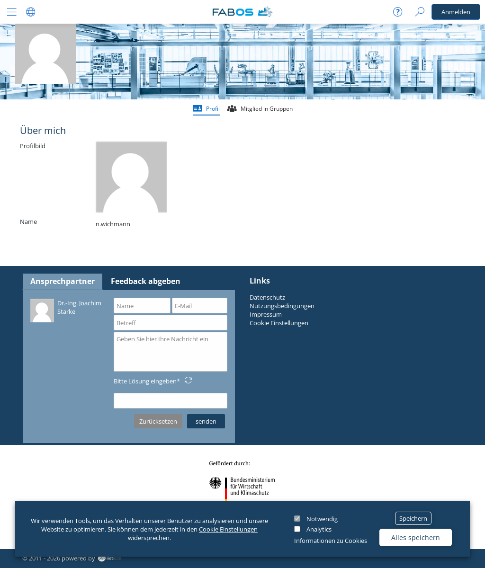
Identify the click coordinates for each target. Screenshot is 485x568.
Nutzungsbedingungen (282, 306)
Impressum (266, 314)
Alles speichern (415, 537)
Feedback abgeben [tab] (145, 281)
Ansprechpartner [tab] (62, 281)
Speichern (413, 518)
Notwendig (322, 519)
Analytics (319, 529)
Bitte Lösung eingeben (145, 381)
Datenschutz (267, 297)
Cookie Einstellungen (228, 529)
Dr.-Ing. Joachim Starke (65, 310)
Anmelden (455, 12)
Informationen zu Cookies (330, 540)
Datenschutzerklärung (61, 434)
